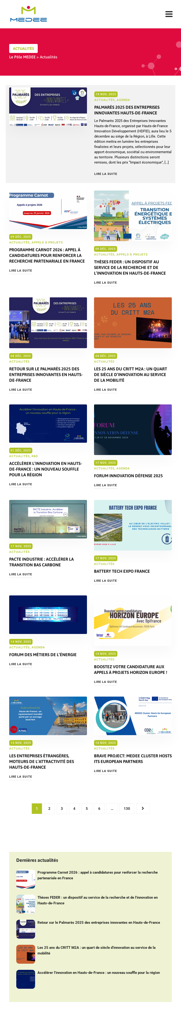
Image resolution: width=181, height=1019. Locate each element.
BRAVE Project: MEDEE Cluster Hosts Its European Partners (133, 758)
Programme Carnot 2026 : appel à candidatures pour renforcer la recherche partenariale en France (47, 255)
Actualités (104, 100)
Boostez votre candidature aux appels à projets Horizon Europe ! (130, 669)
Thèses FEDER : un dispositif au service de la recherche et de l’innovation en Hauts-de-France (130, 267)
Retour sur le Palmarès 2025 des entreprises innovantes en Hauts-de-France (46, 374)
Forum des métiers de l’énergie (43, 654)
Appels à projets (47, 242)
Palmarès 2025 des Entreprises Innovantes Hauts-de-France (127, 110)
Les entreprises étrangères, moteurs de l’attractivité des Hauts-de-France (41, 761)
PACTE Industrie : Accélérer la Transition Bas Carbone (41, 562)
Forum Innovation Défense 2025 (128, 475)
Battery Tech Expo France (122, 571)
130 (127, 809)
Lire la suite (105, 174)
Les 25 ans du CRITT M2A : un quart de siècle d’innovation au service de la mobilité (130, 374)
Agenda (123, 100)
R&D (35, 456)
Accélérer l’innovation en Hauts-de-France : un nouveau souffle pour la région (45, 469)
